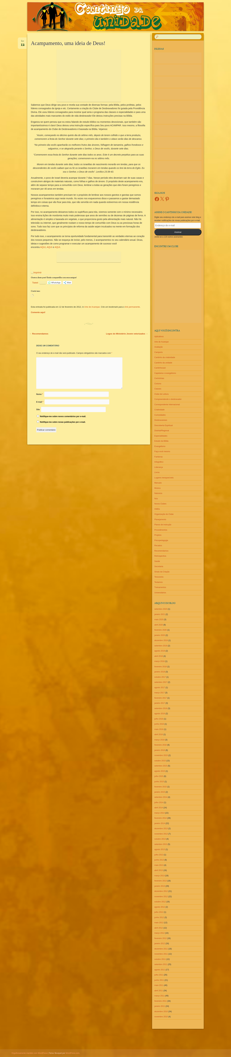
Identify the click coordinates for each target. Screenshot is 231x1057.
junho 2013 (159, 860)
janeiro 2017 (159, 703)
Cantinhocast (160, 368)
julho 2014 (158, 802)
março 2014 (159, 813)
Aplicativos (158, 336)
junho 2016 (159, 724)
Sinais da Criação (161, 572)
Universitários (160, 593)
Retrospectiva (160, 556)
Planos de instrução (162, 525)
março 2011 (159, 996)
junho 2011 (159, 980)
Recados (158, 545)
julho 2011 (158, 975)
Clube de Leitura (161, 394)
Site (38, 409)
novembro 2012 (161, 896)
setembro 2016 (160, 708)
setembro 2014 (160, 797)
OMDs (157, 509)
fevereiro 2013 (160, 881)
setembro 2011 (160, 964)
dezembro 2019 (161, 640)
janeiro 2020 (159, 635)
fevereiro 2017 (160, 698)
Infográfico (158, 462)
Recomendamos (39, 334)
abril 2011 (158, 990)
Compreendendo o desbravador (167, 399)
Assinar (178, 232)
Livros (156, 472)
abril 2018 (158, 656)
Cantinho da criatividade (164, 357)
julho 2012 (158, 912)
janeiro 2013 (159, 886)
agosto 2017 (159, 687)
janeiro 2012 (159, 943)
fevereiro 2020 (160, 630)
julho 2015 (158, 776)
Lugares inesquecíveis (163, 478)
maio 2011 (158, 985)
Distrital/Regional (161, 430)
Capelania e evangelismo (165, 373)
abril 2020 (158, 625)
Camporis (158, 352)
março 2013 (159, 876)
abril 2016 (158, 734)
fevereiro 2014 (160, 818)
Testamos (158, 582)
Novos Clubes (160, 504)
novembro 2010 (161, 1017)
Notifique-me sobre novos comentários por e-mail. (63, 416)
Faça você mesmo (162, 451)
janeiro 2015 (159, 792)
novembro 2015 (161, 755)
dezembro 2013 (161, 828)
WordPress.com (72, 1053)
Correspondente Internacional (167, 404)
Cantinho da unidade (163, 363)
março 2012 (159, 933)
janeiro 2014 (159, 823)
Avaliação (158, 347)
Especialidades (160, 436)
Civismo (157, 384)
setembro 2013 (160, 844)
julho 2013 (158, 855)
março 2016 (159, 740)
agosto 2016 (159, 713)
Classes (157, 389)
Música (157, 488)
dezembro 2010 (161, 1011)
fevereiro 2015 (160, 787)
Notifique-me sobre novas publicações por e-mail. (63, 422)
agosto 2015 (159, 771)
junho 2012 (159, 917)
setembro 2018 (160, 646)
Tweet (35, 282)
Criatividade (159, 410)
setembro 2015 (160, 766)
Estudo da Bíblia (161, 441)
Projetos (157, 535)
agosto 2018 (159, 651)
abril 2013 (158, 870)
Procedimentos (160, 530)
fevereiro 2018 (160, 666)
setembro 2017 (160, 682)
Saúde (157, 561)
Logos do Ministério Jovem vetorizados (127, 334)
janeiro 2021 (159, 614)
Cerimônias (159, 378)
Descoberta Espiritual (163, 425)
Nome (39, 394)
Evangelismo (159, 446)
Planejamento (160, 519)
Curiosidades (160, 415)
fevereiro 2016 (160, 745)
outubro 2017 (160, 677)
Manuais (158, 483)
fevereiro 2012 (160, 938)
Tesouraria (158, 577)
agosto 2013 (159, 849)
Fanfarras (158, 457)
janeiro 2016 (159, 750)
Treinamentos (160, 587)
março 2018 (159, 661)
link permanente (132, 307)
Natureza (158, 493)
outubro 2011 (160, 959)
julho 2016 (158, 719)
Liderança (158, 467)
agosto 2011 (159, 970)
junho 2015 (159, 781)
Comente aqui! (38, 312)
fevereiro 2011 (160, 1001)
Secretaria (158, 566)
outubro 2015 (160, 761)
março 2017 (159, 693)
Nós (156, 498)
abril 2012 (158, 928)
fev (23, 42)
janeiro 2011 (159, 1006)
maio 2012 (158, 922)
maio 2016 (158, 729)
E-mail (39, 402)
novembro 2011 (161, 954)
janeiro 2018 (159, 672)
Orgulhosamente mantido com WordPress (29, 1053)
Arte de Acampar (92, 307)
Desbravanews (160, 420)
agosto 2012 (159, 907)
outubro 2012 (160, 902)
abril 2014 (158, 807)
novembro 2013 (161, 834)
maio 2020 (158, 619)
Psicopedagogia (161, 540)
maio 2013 (158, 865)
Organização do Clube (163, 514)
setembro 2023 (160, 609)
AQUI (43, 247)
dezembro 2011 (161, 949)
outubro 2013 (160, 839)
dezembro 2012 (161, 891)
